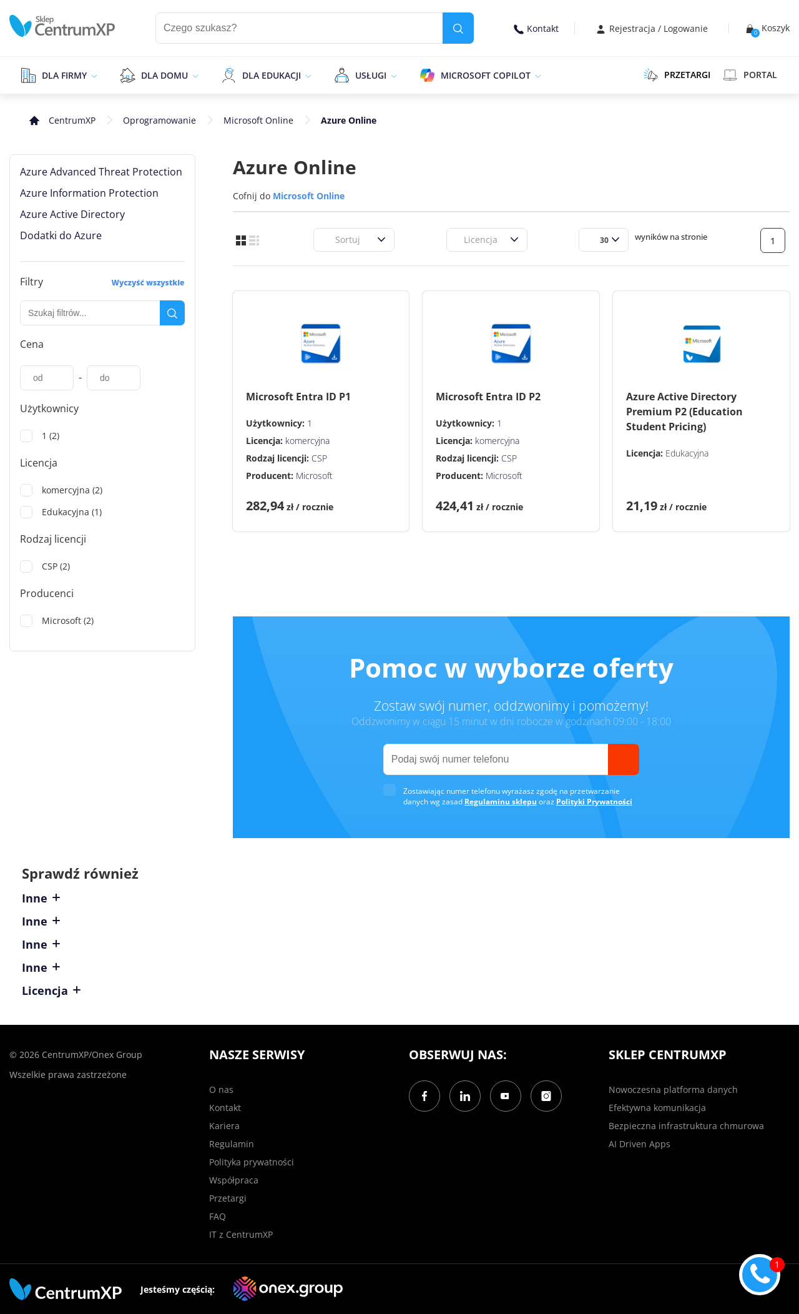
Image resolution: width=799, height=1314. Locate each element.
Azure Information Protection (89, 193)
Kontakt (536, 28)
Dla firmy (64, 75)
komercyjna (307, 441)
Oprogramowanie (159, 120)
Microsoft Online (258, 120)
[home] (62, 25)
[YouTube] (505, 1096)
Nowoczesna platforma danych (673, 1089)
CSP (319, 458)
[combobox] (327, 239)
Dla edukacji (271, 75)
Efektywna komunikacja (657, 1108)
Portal (750, 75)
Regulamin (231, 1144)
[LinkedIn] (465, 1096)
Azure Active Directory (72, 214)
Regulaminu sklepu (500, 801)
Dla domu (164, 75)
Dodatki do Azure (61, 235)
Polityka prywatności (251, 1162)
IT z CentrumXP (241, 1234)
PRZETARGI (677, 75)
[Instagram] (546, 1096)
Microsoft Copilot (486, 75)
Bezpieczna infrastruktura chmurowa (686, 1126)
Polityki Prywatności (594, 801)
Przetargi (228, 1198)
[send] (623, 759)
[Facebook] (424, 1096)
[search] (458, 28)
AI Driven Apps (639, 1144)
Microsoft (314, 476)
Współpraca (233, 1180)
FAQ (217, 1216)
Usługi (370, 75)
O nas (221, 1089)
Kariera (224, 1126)
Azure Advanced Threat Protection (101, 172)
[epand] (92, 74)
